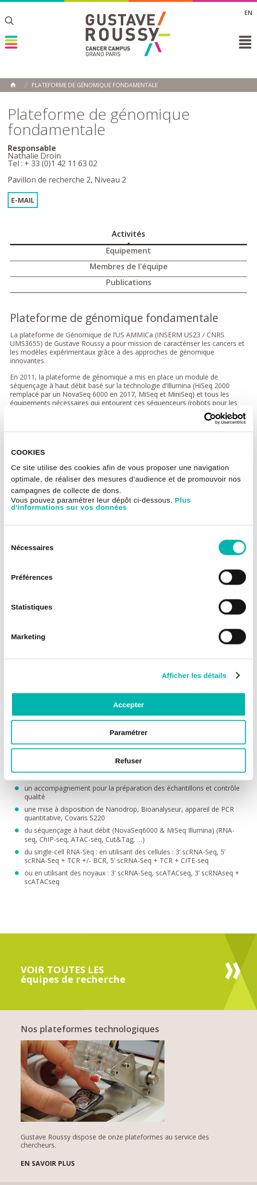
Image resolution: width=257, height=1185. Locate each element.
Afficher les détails (194, 675)
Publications (129, 282)
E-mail (23, 200)
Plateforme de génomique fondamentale (95, 85)
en (248, 12)
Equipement (128, 250)
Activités (128, 234)
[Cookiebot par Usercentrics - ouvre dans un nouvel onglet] (204, 418)
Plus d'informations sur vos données (101, 503)
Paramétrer (128, 732)
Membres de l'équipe (129, 266)
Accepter (128, 704)
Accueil (13, 85)
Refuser (128, 760)
